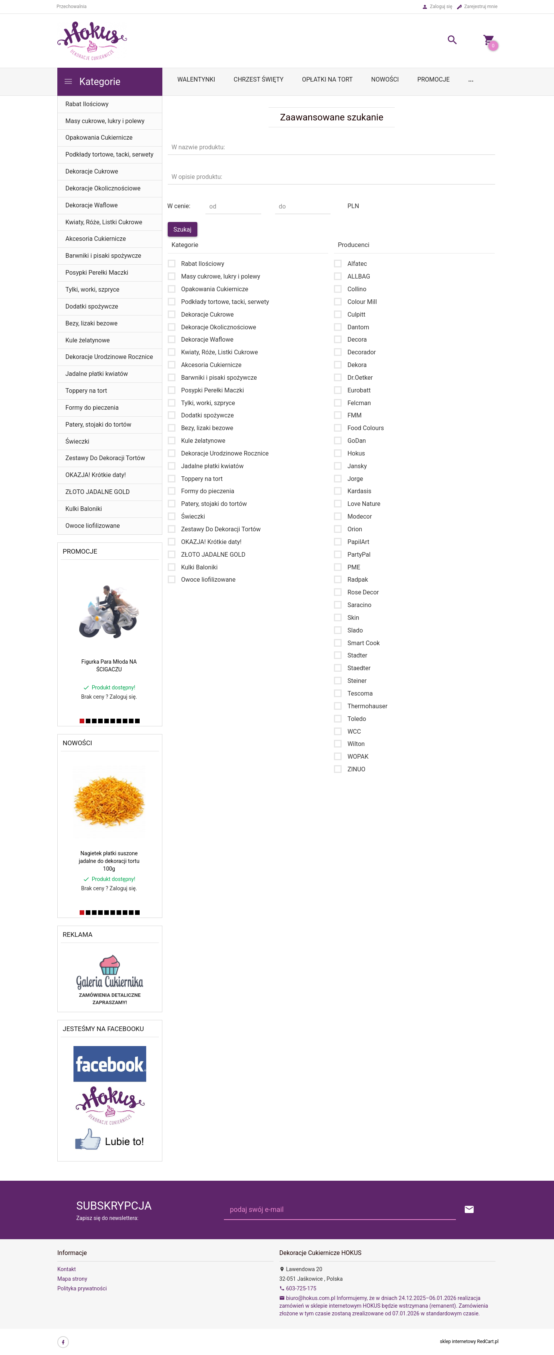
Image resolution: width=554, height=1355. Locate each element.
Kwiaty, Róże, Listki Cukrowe (103, 222)
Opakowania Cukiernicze (99, 137)
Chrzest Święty (259, 79)
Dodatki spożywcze (91, 306)
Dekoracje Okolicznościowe (102, 188)
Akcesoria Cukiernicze (95, 238)
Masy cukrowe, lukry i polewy (105, 121)
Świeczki (77, 441)
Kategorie (91, 81)
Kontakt (66, 1269)
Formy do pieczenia (91, 407)
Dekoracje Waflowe (91, 205)
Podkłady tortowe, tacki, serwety (109, 154)
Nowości (385, 79)
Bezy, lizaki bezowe (91, 323)
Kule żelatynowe (87, 340)
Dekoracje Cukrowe (91, 171)
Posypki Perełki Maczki (96, 272)
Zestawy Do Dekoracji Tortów (105, 458)
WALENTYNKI (196, 79)
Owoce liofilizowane (92, 525)
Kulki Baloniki (83, 508)
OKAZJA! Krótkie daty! (95, 475)
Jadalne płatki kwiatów (96, 373)
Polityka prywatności (82, 1288)
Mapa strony (72, 1279)
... (471, 79)
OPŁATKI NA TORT (327, 79)
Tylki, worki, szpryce (92, 289)
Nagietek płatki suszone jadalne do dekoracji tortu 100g (109, 861)
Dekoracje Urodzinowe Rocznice (109, 356)
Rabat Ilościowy (86, 104)
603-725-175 (297, 1288)
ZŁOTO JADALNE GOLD (97, 492)
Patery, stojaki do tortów (98, 424)
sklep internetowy (458, 1341)
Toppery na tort (86, 390)
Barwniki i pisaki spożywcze (103, 255)
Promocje (433, 79)
